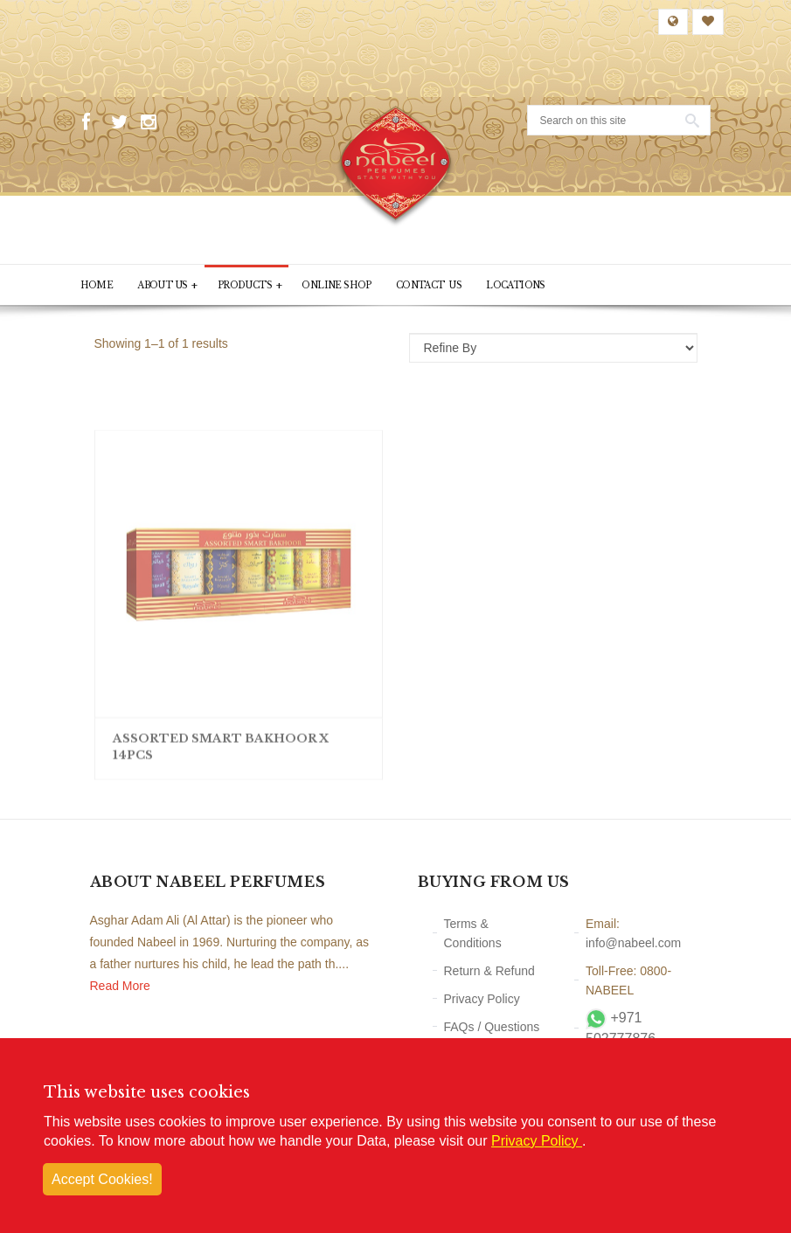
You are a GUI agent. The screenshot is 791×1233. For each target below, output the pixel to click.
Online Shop (336, 285)
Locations (515, 285)
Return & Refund (489, 971)
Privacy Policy (482, 999)
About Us (167, 285)
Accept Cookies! (102, 1179)
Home (97, 285)
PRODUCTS (250, 285)
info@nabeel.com (633, 943)
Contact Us (428, 285)
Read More (120, 986)
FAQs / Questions (492, 1027)
